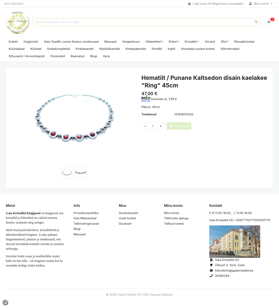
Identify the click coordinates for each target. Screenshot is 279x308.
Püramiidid (57, 56)
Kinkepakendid (136, 49)
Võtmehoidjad (229, 49)
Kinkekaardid (85, 49)
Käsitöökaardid (109, 49)
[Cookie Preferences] (5, 302)
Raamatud (77, 56)
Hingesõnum (131, 41)
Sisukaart (125, 223)
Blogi (93, 56)
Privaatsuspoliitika (86, 213)
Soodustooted (128, 213)
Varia (106, 56)
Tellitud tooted (174, 223)
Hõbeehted (153, 41)
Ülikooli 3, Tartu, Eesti (230, 265)
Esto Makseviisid (85, 218)
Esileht (13, 41)
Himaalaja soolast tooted (198, 49)
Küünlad (35, 49)
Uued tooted (127, 218)
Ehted (173, 41)
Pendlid (157, 49)
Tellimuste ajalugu (176, 218)
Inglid (171, 49)
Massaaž (110, 41)
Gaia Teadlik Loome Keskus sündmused (71, 41)
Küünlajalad (17, 49)
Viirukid (210, 41)
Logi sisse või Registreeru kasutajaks (215, 3)
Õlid (223, 41)
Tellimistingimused (86, 223)
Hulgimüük (31, 41)
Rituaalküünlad (244, 41)
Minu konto (259, 3)
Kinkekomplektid (58, 49)
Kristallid (191, 41)
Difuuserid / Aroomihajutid (27, 56)
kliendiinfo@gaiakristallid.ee (234, 270)
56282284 (222, 276)
